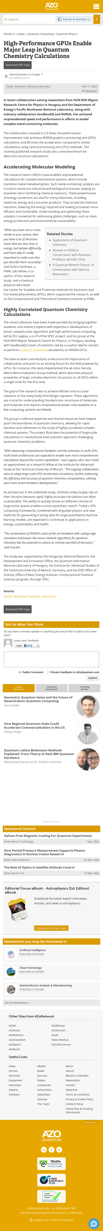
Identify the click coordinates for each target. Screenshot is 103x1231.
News (21, 34)
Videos (41, 1080)
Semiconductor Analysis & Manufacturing (46, 985)
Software (14, 1094)
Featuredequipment (52, 688)
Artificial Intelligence (33, 950)
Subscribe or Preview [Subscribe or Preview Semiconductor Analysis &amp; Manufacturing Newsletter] (31, 989)
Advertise (71, 1089)
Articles (13, 1071)
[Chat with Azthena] (93, 1223)
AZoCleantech (17, 1039)
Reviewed (89, 91)
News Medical (60, 1039)
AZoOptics (15, 1044)
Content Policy (74, 1104)
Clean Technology (31, 967)
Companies (44, 1085)
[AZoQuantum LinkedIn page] (44, 1150)
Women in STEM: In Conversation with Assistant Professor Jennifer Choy (72, 254)
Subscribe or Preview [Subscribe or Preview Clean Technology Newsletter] (31, 971)
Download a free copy (51, 928)
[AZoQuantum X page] (59, 1150)
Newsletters (73, 1080)
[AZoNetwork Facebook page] (51, 1150)
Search (70, 1071)
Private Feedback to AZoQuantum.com (74, 672)
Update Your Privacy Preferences (51, 1220)
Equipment (15, 1080)
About (69, 1066)
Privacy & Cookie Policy (79, 1099)
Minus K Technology (22, 841)
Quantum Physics (67, 34)
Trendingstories (84, 688)
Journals (42, 1075)
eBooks (41, 1066)
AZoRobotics (16, 1035)
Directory (14, 1075)
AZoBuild (14, 1049)
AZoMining (58, 1025)
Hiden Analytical (20, 860)
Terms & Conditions (78, 1094)
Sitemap (42, 1099)
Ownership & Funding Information (79, 1110)
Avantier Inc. (18, 873)
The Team (43, 1104)
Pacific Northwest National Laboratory (28, 86)
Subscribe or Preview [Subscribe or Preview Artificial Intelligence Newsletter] (31, 953)
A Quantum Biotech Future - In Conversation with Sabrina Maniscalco (73, 269)
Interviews (15, 1085)
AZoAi (55, 1035)
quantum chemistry (33, 350)
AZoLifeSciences (61, 1044)
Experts (13, 1089)
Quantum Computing (41, 34)
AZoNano (14, 1030)
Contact (70, 1085)
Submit (92, 678)
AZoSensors (59, 1030)
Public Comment (32, 672)
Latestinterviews (18, 688)
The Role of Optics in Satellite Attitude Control (39, 867)
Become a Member (77, 1075)
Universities (44, 1089)
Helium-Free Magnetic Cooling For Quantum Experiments (48, 836)
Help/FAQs (43, 1094)
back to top (91, 1122)
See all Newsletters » (17, 1002)
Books (40, 1071)
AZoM (12, 1025)
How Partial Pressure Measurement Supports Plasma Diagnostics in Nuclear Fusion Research (44, 852)
